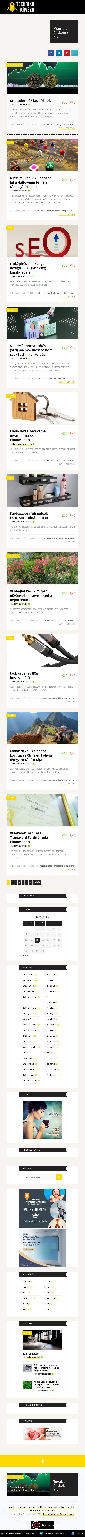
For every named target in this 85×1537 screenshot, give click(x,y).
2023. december (30, 1025)
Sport (46, 1304)
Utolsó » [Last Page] (36, 882)
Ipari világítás (31, 1353)
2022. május (28, 1064)
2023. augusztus (30, 1030)
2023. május (49, 1036)
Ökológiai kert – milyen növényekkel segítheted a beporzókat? (31, 595)
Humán (11, 396)
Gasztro (26, 1281)
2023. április (28, 1041)
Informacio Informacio (22, 276)
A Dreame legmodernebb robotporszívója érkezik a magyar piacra (46, 1368)
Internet (12, 310)
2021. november (30, 1081)
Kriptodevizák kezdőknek (30, 101)
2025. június (28, 986)
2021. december (51, 1075)
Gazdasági (48, 1281)
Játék (25, 1293)
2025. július (49, 980)
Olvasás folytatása (67, 128)
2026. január (49, 975)
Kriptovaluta (14, 65)
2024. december (51, 991)
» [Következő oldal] (30, 882)
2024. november (30, 997)
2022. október (50, 1047)
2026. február (29, 975)
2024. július (49, 1008)
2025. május (49, 986)
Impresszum (54, 1507)
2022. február (50, 1069)
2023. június (28, 1036)
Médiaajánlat (39, 1507)
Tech (10, 142)
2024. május (49, 1014)
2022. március (29, 1069)
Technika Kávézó (20, 105)
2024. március (29, 1019)
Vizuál (46, 1309)
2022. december (30, 1047)
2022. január (28, 1075)
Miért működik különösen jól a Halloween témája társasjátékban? (31, 182)
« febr (26, 955)
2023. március (50, 1041)
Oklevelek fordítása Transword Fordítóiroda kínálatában (29, 837)
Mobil (25, 1304)
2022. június (49, 1058)
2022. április (49, 1064)
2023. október (50, 1025)
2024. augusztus (30, 1008)
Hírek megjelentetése (20, 1507)
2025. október (29, 980)
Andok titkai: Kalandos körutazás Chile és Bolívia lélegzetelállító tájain (31, 755)
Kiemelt (47, 1293)
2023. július (49, 1030)
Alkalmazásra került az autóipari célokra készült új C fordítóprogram (47, 1385)
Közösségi (13, 555)
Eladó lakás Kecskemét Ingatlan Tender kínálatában (28, 435)
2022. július (49, 1053)
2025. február (28, 991)
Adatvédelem (48, 1510)
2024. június (28, 1014)
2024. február (50, 1019)
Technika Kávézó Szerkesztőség (58, 1514)
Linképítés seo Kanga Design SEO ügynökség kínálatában (28, 268)
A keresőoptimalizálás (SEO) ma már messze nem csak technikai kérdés (31, 350)
